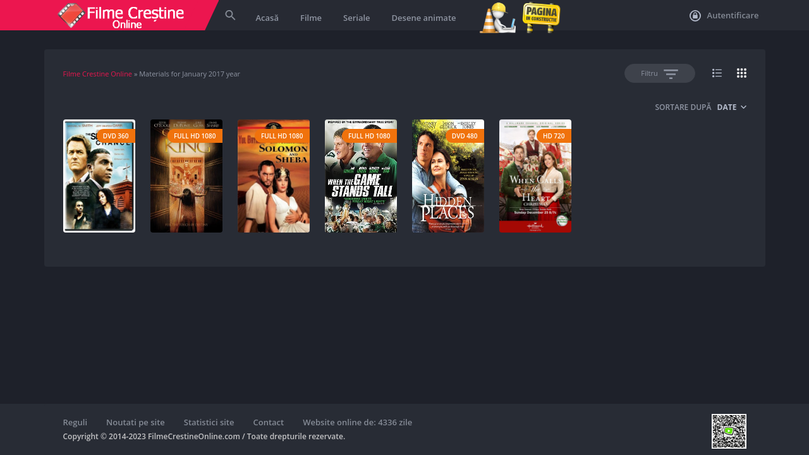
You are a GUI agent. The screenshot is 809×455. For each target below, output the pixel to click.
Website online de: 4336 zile (357, 422)
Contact (268, 422)
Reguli (75, 422)
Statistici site (209, 422)
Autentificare (724, 16)
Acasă (267, 17)
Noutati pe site (135, 422)
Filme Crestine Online (98, 73)
